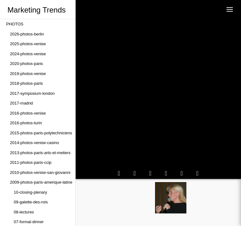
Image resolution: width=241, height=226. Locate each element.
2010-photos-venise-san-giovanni (40, 172)
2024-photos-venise (28, 53)
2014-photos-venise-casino (34, 142)
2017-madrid (21, 103)
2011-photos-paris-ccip (30, 162)
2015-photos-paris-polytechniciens (41, 133)
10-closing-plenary (30, 192)
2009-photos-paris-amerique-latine (41, 182)
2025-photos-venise (28, 43)
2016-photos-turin (26, 123)
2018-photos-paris (26, 83)
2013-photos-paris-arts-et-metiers (40, 152)
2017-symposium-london (32, 93)
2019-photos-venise (28, 73)
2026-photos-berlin (27, 34)
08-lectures (24, 212)
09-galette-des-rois (31, 202)
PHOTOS (15, 24)
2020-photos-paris (26, 63)
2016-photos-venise (28, 113)
